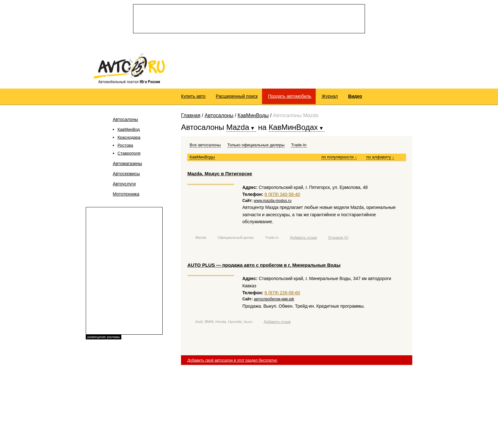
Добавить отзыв (303, 237)
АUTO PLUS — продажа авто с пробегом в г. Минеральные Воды (263, 265)
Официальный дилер (236, 237)
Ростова (125, 145)
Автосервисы (126, 173)
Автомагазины (127, 163)
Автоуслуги (124, 183)
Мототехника (126, 194)
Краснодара (129, 137)
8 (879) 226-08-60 (282, 292)
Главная (190, 115)
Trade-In (298, 145)
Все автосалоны (205, 145)
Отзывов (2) (338, 237)
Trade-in (272, 237)
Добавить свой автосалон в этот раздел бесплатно (232, 360)
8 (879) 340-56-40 (282, 194)
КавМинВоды (253, 115)
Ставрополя (129, 153)
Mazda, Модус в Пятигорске (219, 173)
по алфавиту (380, 157)
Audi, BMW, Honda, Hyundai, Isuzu (223, 322)
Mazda (200, 237)
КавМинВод (129, 129)
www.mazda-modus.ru (273, 200)
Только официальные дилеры (256, 145)
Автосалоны (125, 119)
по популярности (339, 157)
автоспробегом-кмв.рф (274, 299)
